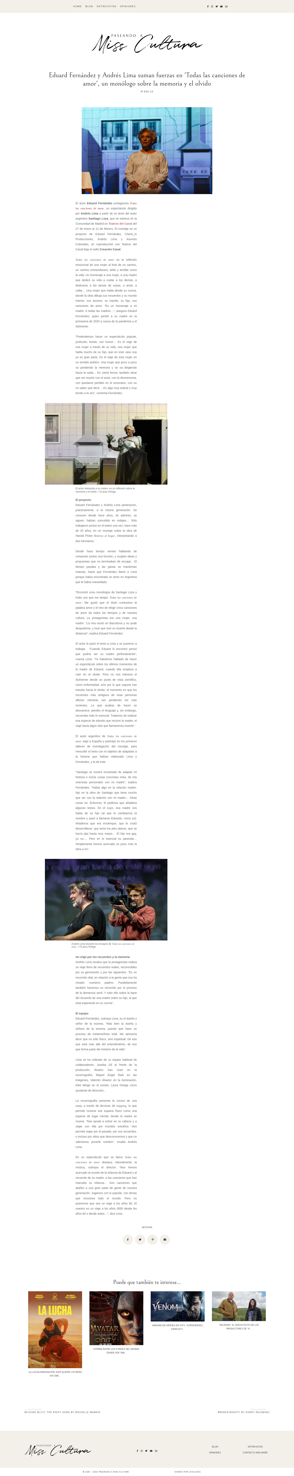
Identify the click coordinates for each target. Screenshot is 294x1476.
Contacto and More (255, 1452)
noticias (147, 1227)
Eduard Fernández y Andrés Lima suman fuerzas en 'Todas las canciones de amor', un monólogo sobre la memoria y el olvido (147, 79)
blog (89, 6)
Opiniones (128, 6)
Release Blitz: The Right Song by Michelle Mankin (62, 1412)
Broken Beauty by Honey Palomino (244, 1412)
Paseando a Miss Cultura (114, 1472)
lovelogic (195, 1472)
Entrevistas (107, 6)
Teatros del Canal (120, 223)
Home (77, 6)
